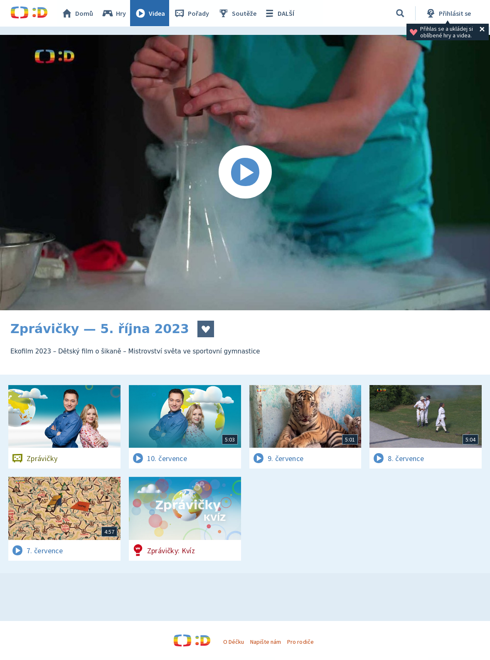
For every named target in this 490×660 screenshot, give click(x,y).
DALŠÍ (279, 13)
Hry (114, 13)
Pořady (191, 13)
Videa (150, 13)
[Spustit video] (245, 172)
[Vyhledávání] (400, 13)
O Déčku (233, 641)
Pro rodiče (300, 641)
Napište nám (265, 641)
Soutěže (237, 13)
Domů (77, 13)
